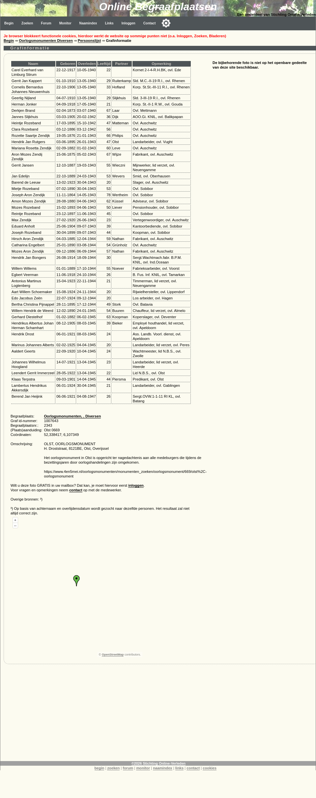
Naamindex (88, 23)
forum (128, 768)
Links (109, 23)
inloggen (136, 485)
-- (15, 525)
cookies (209, 768)
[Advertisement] (158, 715)
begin (99, 768)
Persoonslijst (89, 41)
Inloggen (128, 23)
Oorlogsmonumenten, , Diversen (72, 416)
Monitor (65, 23)
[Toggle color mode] (166, 23)
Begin (9, 23)
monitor (143, 768)
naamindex (162, 768)
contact (75, 490)
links (179, 768)
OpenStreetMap (113, 654)
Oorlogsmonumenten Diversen (46, 41)
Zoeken (27, 23)
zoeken (113, 768)
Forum (46, 23)
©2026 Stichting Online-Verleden (158, 763)
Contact (149, 23)
